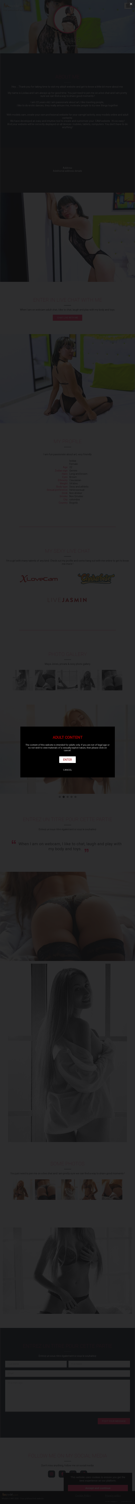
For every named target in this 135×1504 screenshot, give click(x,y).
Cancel (67, 770)
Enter (67, 759)
